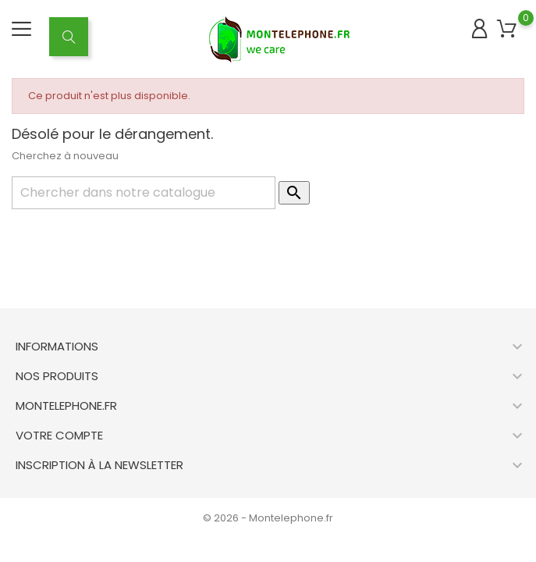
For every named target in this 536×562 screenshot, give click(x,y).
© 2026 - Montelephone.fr (268, 517)
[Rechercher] (143, 192)
